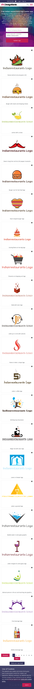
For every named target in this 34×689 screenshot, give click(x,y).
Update (17, 40)
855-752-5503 (10, 1)
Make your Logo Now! (17, 663)
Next (17, 658)
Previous (5, 655)
